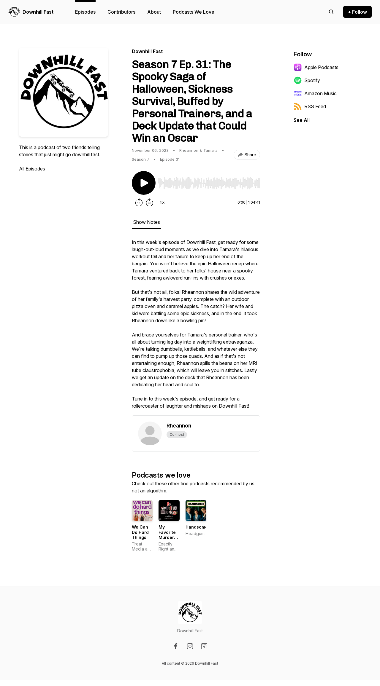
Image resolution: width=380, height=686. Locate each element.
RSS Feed (310, 106)
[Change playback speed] (162, 202)
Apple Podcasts (316, 67)
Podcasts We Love (193, 12)
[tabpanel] (196, 327)
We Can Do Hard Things (140, 532)
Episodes (85, 12)
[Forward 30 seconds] (149, 202)
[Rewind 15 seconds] (139, 202)
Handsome (197, 526)
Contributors (121, 12)
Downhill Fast (38, 12)
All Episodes (32, 169)
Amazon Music (315, 93)
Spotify (307, 80)
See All (302, 120)
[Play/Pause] (144, 183)
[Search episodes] (331, 11)
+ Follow (357, 12)
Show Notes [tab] (146, 222)
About (154, 12)
